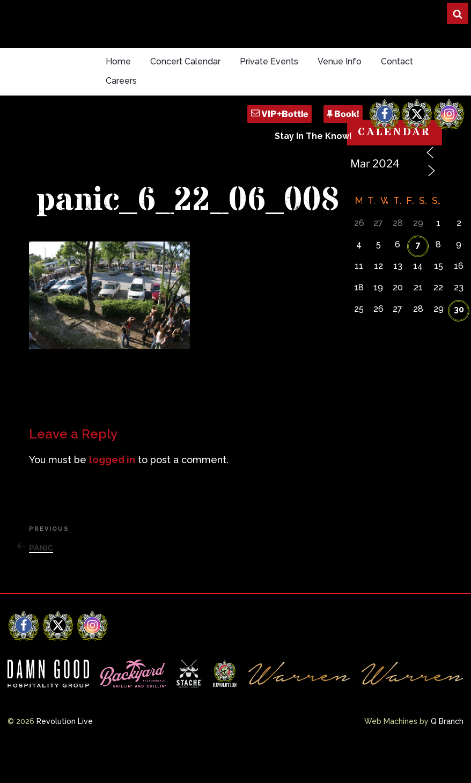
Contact (397, 61)
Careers (121, 81)
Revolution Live (64, 721)
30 (459, 309)
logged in (112, 459)
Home (118, 61)
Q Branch (447, 721)
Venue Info (340, 61)
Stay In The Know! (313, 136)
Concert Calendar (185, 61)
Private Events (269, 61)
